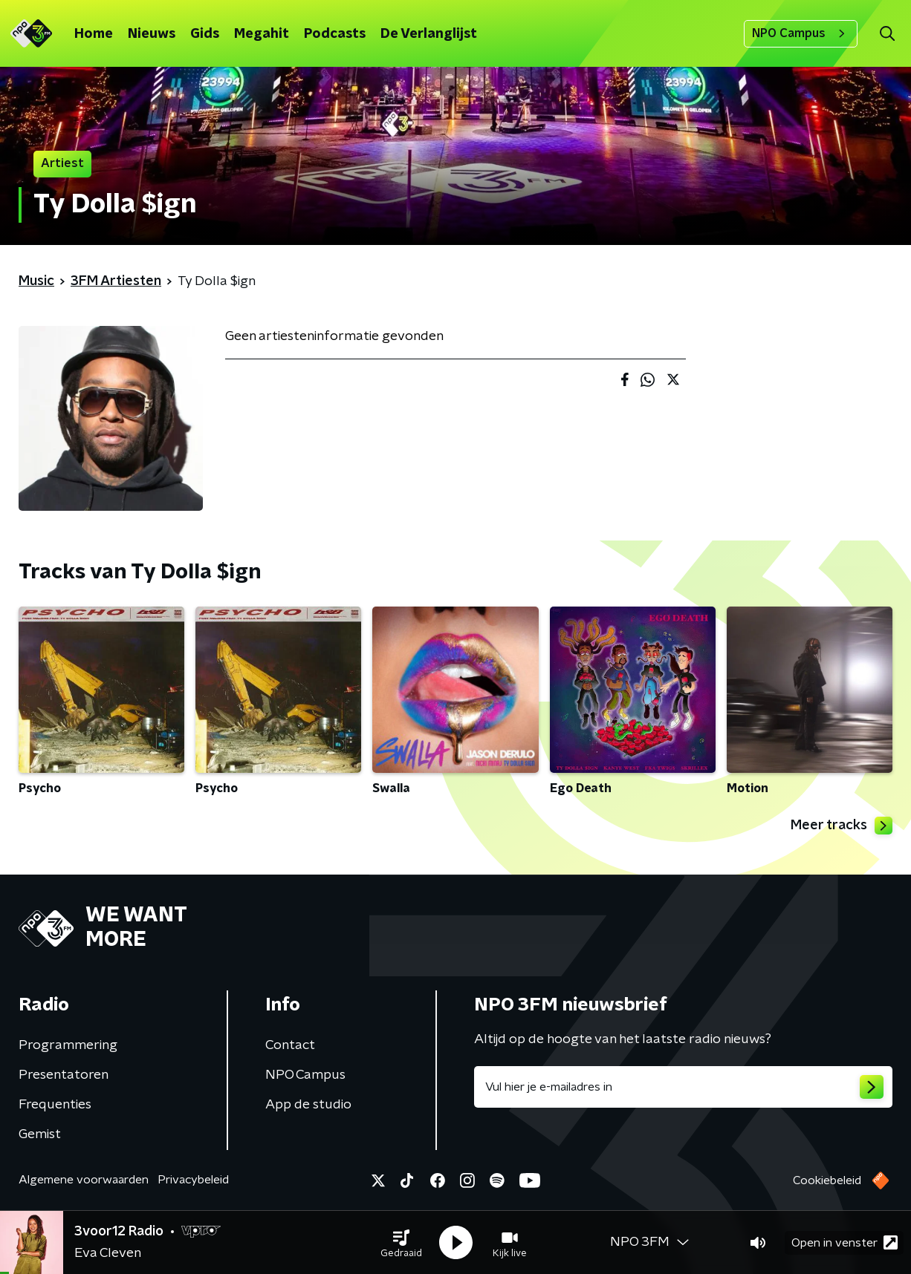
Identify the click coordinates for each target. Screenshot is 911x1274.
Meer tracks (841, 825)
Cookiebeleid (827, 1180)
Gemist (40, 1134)
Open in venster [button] (844, 1242)
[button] (401, 1243)
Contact (290, 1045)
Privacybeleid (193, 1180)
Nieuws (151, 34)
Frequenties (55, 1104)
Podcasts (335, 34)
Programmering (68, 1045)
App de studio (308, 1104)
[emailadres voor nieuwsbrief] (683, 1087)
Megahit (261, 34)
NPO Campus (800, 33)
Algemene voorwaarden (84, 1180)
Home (93, 34)
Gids (204, 34)
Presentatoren (63, 1075)
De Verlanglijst (428, 34)
